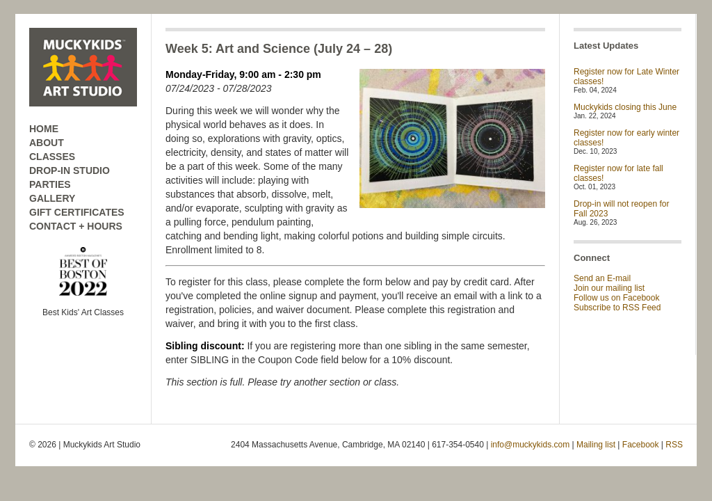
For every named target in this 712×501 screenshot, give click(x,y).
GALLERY (52, 198)
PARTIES (50, 184)
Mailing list (595, 445)
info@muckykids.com (530, 445)
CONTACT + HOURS (75, 226)
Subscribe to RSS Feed (617, 307)
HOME (43, 128)
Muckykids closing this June (625, 107)
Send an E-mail (602, 278)
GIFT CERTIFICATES (76, 212)
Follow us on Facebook (616, 298)
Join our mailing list (609, 288)
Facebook (640, 445)
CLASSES (52, 156)
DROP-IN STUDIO (69, 170)
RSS (674, 445)
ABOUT (46, 142)
